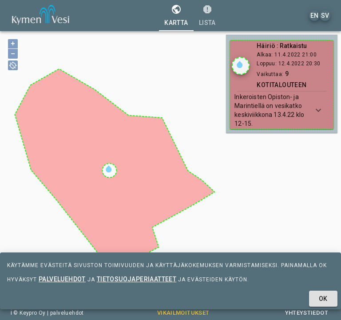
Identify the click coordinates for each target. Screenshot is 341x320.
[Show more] (318, 110)
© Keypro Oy (29, 313)
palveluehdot (62, 279)
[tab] (176, 15)
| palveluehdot (65, 313)
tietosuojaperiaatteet (136, 279)
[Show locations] (241, 66)
